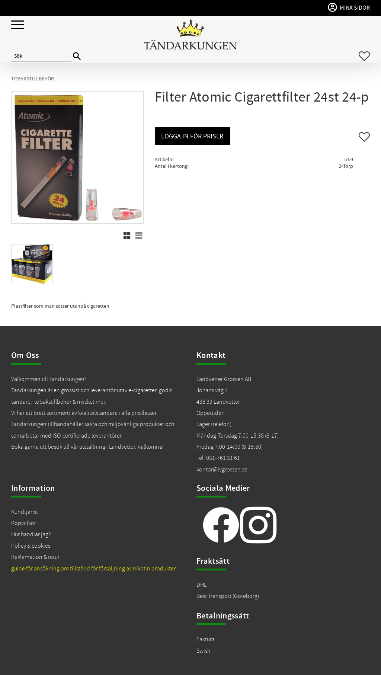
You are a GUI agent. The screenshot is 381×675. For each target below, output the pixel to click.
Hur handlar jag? (31, 534)
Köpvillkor (23, 523)
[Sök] (76, 56)
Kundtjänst (24, 512)
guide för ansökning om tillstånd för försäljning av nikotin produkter (93, 568)
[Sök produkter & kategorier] (41, 56)
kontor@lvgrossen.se (221, 469)
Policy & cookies (30, 546)
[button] (17, 25)
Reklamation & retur (35, 557)
